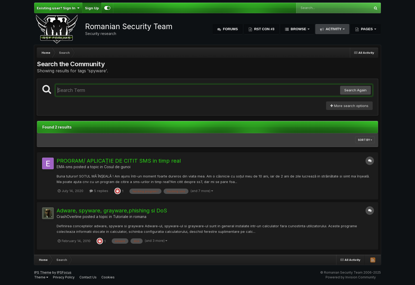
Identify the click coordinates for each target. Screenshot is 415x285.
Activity (333, 29)
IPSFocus (64, 272)
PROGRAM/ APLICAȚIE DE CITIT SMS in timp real (119, 161)
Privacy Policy (64, 277)
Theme (41, 277)
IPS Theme (42, 272)
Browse (298, 29)
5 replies (98, 191)
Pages (367, 29)
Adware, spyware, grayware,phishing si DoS (112, 210)
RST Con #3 (263, 29)
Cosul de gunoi (117, 166)
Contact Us (88, 277)
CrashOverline (69, 216)
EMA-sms (65, 166)
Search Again (355, 90)
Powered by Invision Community (351, 277)
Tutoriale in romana (129, 216)
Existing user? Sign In (58, 8)
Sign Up (92, 8)
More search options (349, 106)
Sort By (365, 139)
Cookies (108, 277)
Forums (230, 29)
